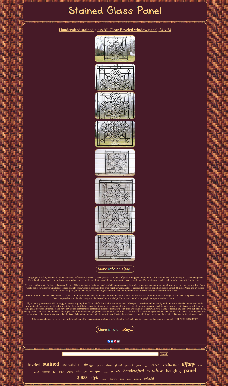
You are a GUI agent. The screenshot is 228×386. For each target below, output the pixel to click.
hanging (173, 370)
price (100, 365)
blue (200, 365)
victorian (171, 364)
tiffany (188, 364)
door (122, 379)
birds (129, 379)
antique (95, 371)
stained (51, 364)
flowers (113, 379)
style (95, 377)
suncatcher (72, 364)
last (54, 372)
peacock (129, 365)
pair (61, 371)
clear (109, 365)
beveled (34, 365)
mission (137, 379)
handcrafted (133, 371)
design (89, 364)
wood (36, 372)
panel (190, 370)
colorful (149, 378)
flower (138, 366)
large (106, 372)
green (70, 371)
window (155, 370)
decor (104, 379)
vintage (81, 371)
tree (146, 366)
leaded (155, 365)
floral (118, 365)
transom (46, 372)
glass (81, 377)
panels (115, 371)
